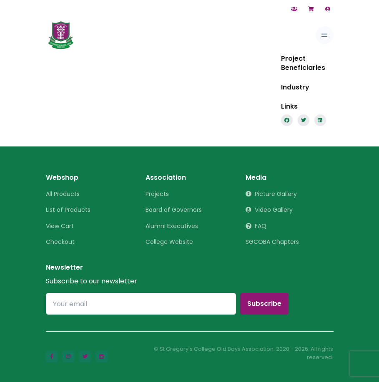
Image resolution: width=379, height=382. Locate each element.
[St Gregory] (61, 35)
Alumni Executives (172, 226)
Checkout (60, 242)
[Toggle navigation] (325, 35)
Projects (157, 194)
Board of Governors (174, 210)
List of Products (68, 210)
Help (226, 9)
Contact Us (262, 9)
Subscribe (264, 303)
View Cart (60, 226)
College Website (169, 242)
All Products (63, 194)
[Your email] (141, 304)
